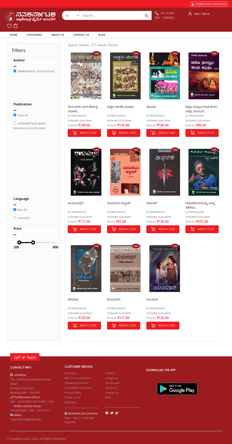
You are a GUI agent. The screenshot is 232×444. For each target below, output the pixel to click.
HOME (14, 35)
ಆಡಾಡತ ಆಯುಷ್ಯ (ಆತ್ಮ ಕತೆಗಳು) (200, 205)
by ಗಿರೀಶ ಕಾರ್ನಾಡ (77, 115)
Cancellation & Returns (78, 387)
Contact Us (112, 392)
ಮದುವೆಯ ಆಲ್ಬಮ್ (119, 203)
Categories (111, 378)
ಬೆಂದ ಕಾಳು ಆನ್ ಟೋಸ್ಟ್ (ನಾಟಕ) (83, 109)
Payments (71, 373)
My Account (112, 383)
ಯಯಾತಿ (152, 299)
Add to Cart (84, 132)
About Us (111, 387)
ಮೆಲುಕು (151, 107)
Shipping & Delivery (76, 383)
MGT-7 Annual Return (78, 378)
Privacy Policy (73, 392)
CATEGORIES (34, 35)
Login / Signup (201, 13)
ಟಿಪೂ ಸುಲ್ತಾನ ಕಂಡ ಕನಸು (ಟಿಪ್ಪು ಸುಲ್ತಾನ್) (201, 109)
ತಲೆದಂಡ (73, 299)
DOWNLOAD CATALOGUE (209, 4)
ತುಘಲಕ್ (151, 203)
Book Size (70, 402)
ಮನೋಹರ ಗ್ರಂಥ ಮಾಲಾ (80, 120)
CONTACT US (81, 35)
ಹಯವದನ (113, 299)
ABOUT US (57, 35)
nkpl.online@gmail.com (26, 419)
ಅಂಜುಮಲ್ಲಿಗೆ (75, 203)
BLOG (102, 35)
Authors (110, 373)
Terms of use (72, 397)
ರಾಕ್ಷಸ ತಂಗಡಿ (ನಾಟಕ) (120, 107)
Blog (108, 397)
